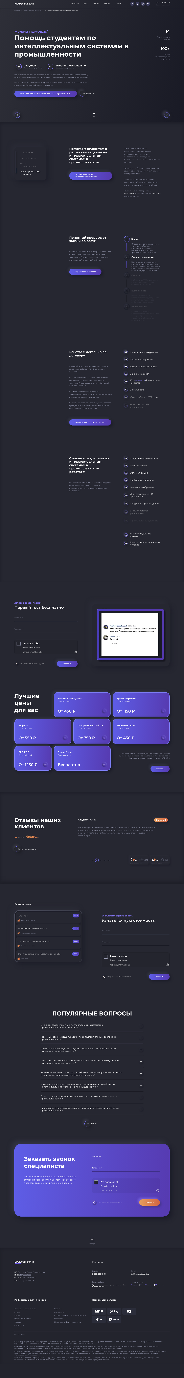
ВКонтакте (159, 1285)
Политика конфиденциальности (67, 1322)
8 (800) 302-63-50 (99, 1274)
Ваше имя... (19, 618)
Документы (59, 1312)
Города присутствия (22, 1319)
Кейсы (17, 1312)
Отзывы (96, 4)
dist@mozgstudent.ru (140, 1274)
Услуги (107, 4)
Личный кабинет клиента (25, 1309)
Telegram (135, 1285)
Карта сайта (19, 1325)
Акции (17, 1315)
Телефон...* (19, 629)
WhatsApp (149, 1285)
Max (141, 1285)
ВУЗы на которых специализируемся (70, 1315)
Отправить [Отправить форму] (67, 664)
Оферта (17, 1322)
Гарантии (58, 1309)
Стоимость (58, 1319)
